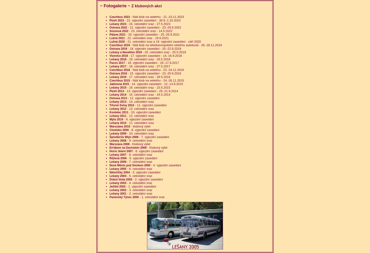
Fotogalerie (115, 6)
